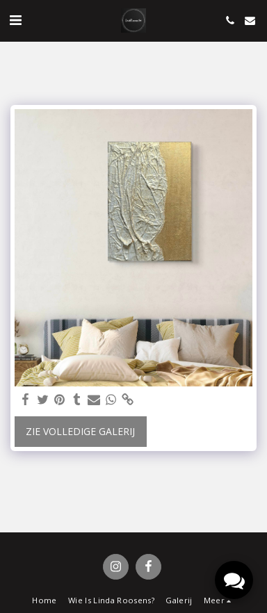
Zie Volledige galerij (80, 431)
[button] (15, 20)
